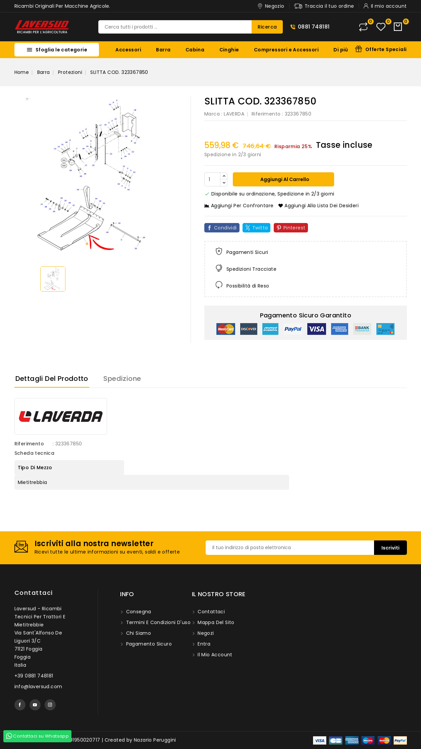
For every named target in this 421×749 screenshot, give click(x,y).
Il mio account (214, 654)
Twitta (260, 227)
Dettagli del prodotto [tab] (51, 378)
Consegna (137, 611)
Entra (203, 644)
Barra (163, 49)
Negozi (205, 633)
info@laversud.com (38, 686)
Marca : (213, 114)
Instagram (50, 704)
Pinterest (294, 227)
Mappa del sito (215, 622)
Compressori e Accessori (286, 49)
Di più (340, 49)
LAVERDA (234, 114)
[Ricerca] (190, 27)
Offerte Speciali (386, 49)
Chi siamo (137, 633)
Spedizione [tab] (122, 378)
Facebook (19, 704)
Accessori (128, 49)
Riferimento (266, 114)
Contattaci (33, 592)
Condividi (225, 227)
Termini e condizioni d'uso (157, 622)
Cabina (195, 49)
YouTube (35, 704)
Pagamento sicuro (148, 644)
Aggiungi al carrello (284, 179)
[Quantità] (212, 179)
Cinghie (229, 49)
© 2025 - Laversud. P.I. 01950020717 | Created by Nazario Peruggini (95, 740)
